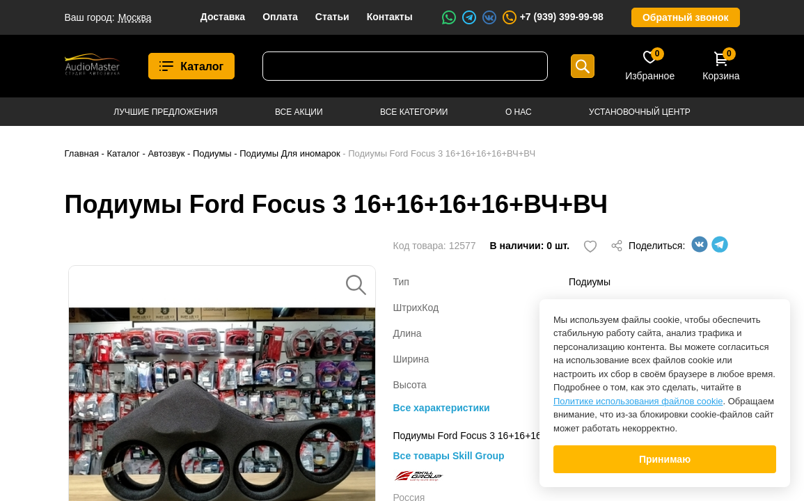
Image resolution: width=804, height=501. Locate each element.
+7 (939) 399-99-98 (552, 17)
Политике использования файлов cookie (638, 401)
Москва (135, 17)
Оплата (280, 16)
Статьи (332, 16)
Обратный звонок (686, 17)
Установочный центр (640, 112)
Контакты (390, 16)
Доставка (222, 16)
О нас (518, 112)
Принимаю (665, 459)
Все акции (299, 112)
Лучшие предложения (165, 112)
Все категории (414, 112)
